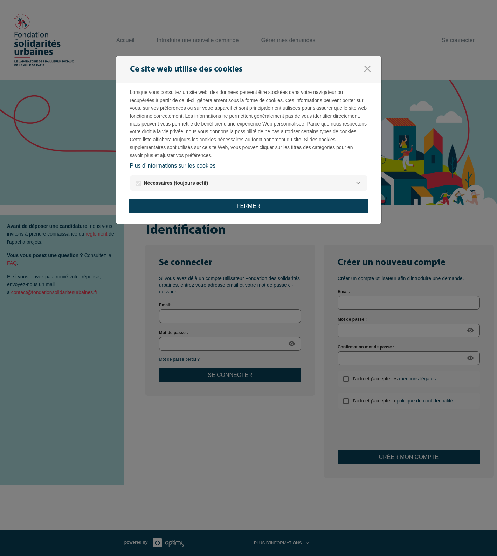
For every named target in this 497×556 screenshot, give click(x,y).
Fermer (249, 206)
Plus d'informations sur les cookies (173, 166)
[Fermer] (367, 68)
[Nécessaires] (358, 183)
